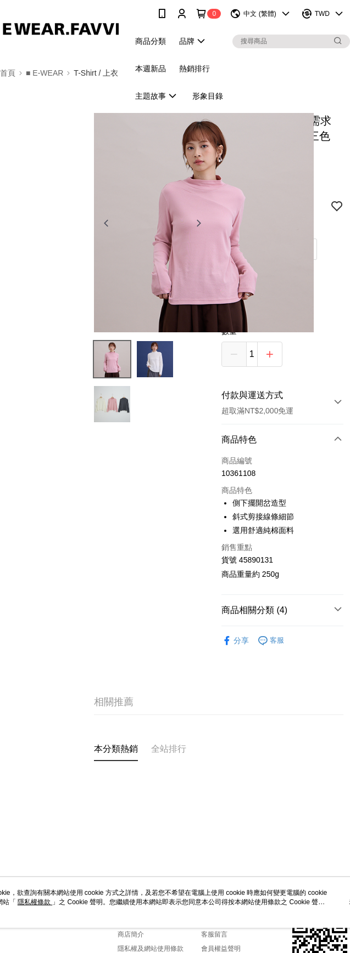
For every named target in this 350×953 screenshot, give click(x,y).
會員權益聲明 (221, 948)
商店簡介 (131, 934)
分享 (235, 640)
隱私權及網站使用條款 (151, 948)
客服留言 (214, 934)
